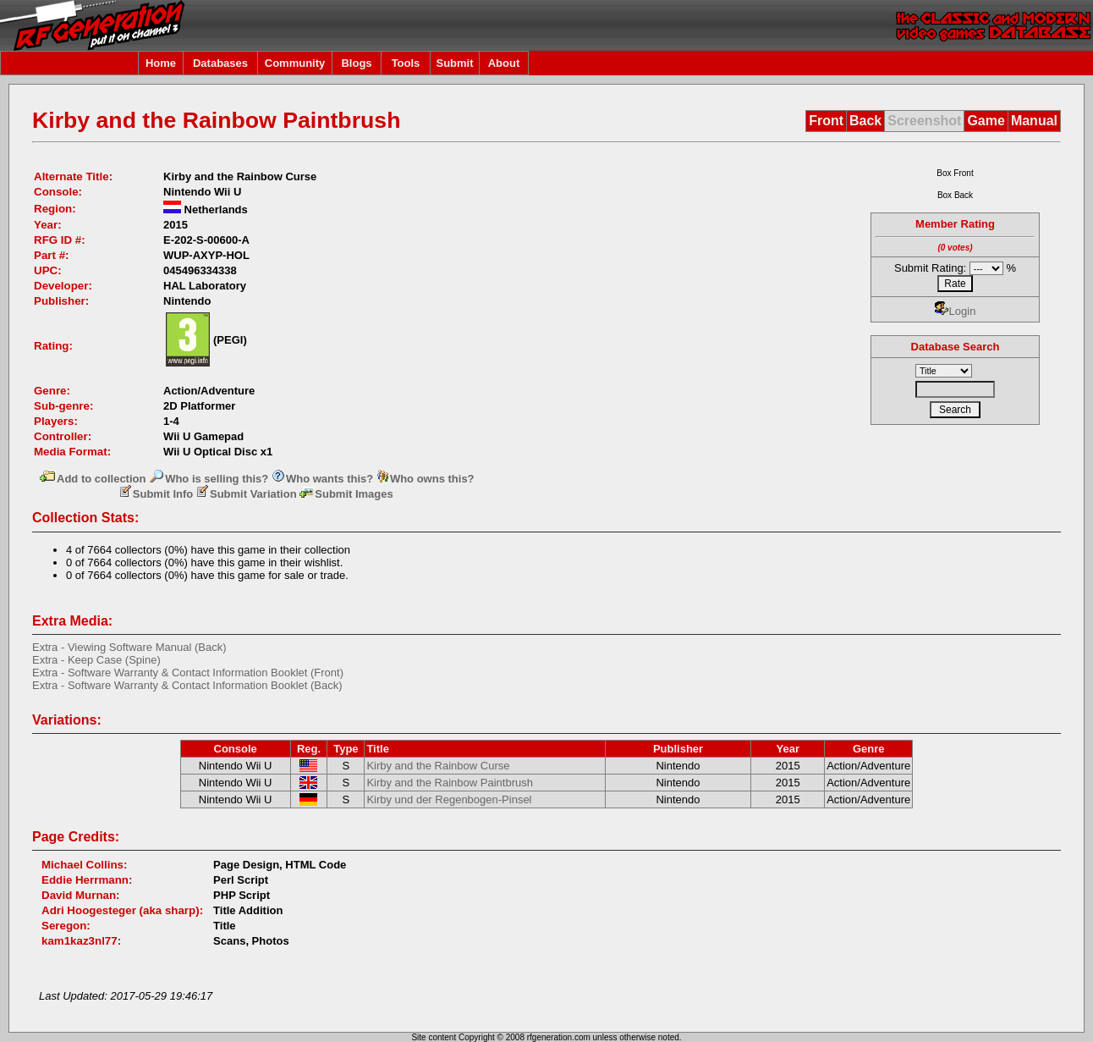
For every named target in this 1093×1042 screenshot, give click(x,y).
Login (955, 311)
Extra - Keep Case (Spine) (96, 659)
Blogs (356, 63)
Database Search (955, 346)
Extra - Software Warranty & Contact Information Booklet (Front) (187, 672)
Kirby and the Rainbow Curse (437, 765)
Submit (454, 63)
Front (826, 120)
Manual (1034, 120)
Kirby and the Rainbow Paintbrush (449, 782)
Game (985, 120)
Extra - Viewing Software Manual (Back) (129, 647)
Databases (220, 63)
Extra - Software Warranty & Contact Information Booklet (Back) (187, 685)
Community (295, 63)
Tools (406, 63)
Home (161, 63)
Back (865, 120)
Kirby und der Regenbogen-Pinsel (448, 799)
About (504, 63)
